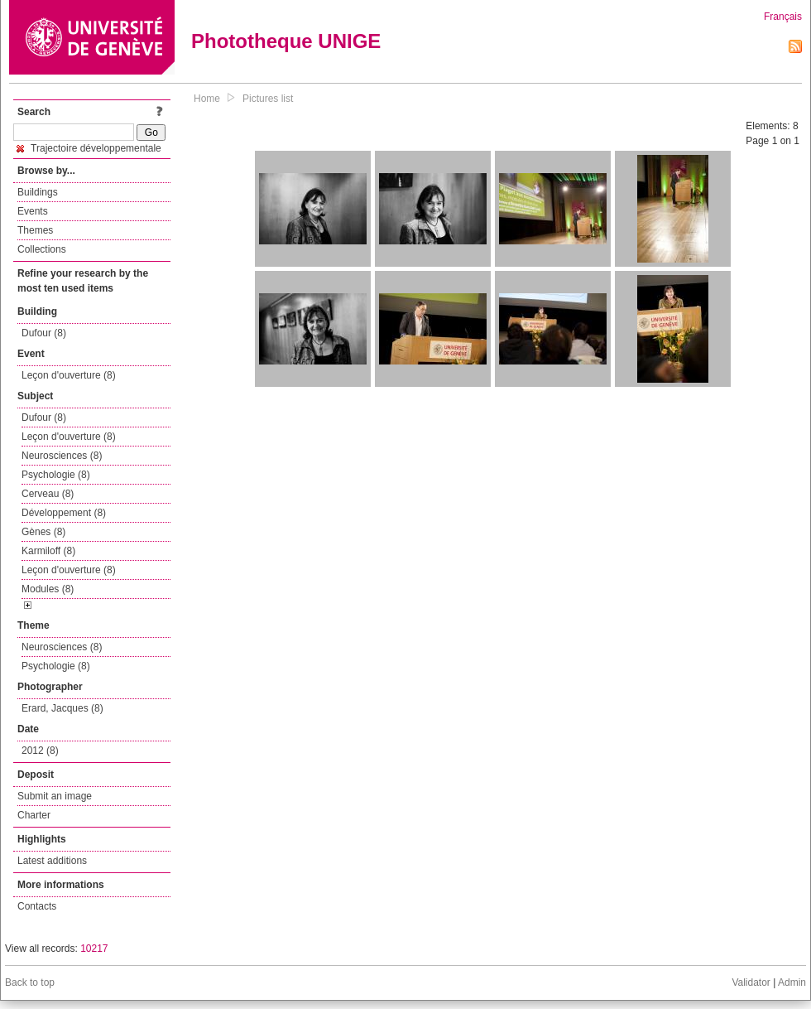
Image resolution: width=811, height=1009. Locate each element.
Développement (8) (64, 513)
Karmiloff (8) (48, 551)
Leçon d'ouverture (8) (69, 375)
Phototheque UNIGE (286, 41)
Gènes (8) (43, 532)
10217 (94, 948)
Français (783, 16)
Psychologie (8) (56, 474)
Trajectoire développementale (89, 148)
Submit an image (54, 796)
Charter (33, 815)
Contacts (36, 906)
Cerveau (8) (48, 494)
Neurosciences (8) (62, 455)
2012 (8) (40, 750)
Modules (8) (48, 589)
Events (32, 211)
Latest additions (52, 861)
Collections (41, 249)
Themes (35, 230)
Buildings (37, 192)
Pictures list (267, 98)
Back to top (30, 982)
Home (207, 98)
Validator (751, 982)
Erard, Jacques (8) (62, 708)
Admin (792, 982)
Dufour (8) (44, 333)
